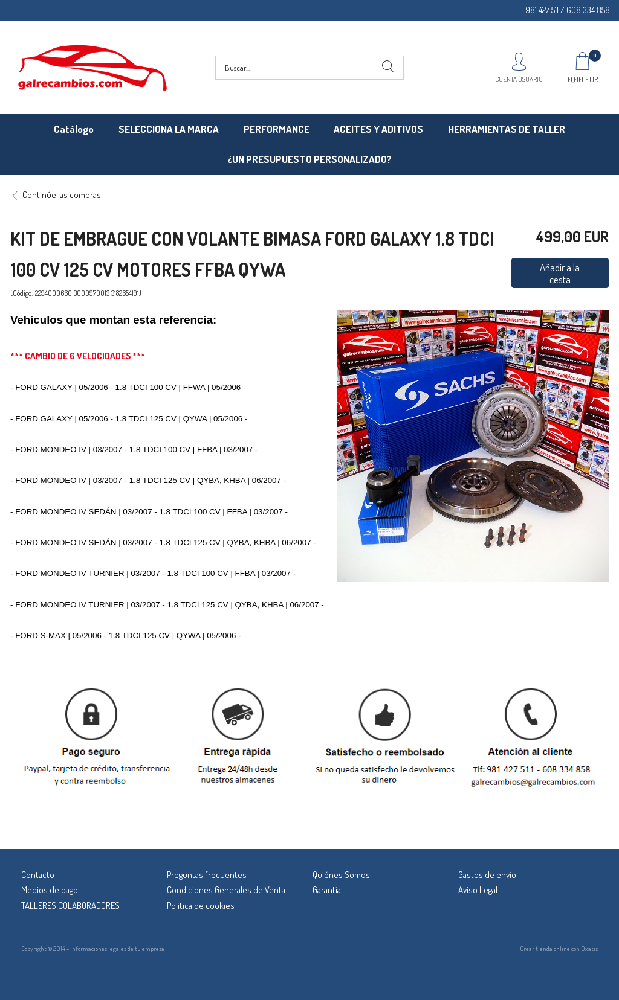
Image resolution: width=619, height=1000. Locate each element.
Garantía (327, 890)
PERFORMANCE (277, 129)
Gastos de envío (487, 874)
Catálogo (74, 129)
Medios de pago (49, 890)
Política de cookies (201, 905)
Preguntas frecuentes (207, 874)
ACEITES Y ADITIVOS (378, 129)
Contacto (37, 874)
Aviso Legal (477, 890)
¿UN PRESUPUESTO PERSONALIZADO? (309, 159)
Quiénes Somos (341, 874)
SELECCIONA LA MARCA (168, 129)
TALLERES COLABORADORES (70, 905)
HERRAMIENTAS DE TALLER (506, 129)
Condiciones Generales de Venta (226, 890)
